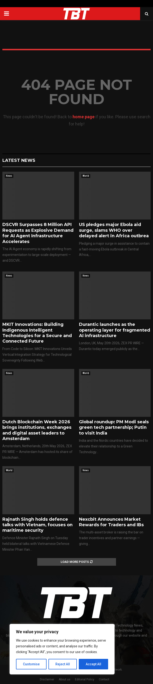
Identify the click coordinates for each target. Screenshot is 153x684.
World (86, 176)
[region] (62, 649)
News (9, 176)
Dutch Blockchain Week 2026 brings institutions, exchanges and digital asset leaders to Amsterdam (36, 430)
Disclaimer (47, 679)
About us (64, 679)
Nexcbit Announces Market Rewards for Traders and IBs (111, 522)
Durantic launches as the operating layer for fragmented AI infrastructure (114, 330)
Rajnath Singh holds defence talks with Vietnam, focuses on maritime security (37, 525)
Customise (31, 664)
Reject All (63, 664)
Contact (104, 679)
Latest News (18, 160)
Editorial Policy (84, 679)
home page (84, 116)
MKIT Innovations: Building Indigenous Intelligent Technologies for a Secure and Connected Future (37, 333)
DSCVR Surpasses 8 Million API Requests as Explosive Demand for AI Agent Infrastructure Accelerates (38, 233)
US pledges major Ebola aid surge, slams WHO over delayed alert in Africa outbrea (114, 230)
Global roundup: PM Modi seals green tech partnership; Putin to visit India (114, 427)
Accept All (93, 664)
